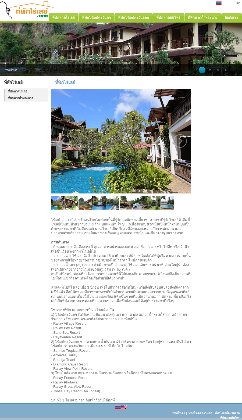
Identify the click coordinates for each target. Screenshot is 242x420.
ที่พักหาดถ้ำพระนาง (20, 98)
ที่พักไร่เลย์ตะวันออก (227, 413)
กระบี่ (69, 220)
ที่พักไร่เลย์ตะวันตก (200, 413)
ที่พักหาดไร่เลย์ (17, 91)
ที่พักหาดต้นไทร (230, 417)
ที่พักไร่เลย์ (178, 413)
